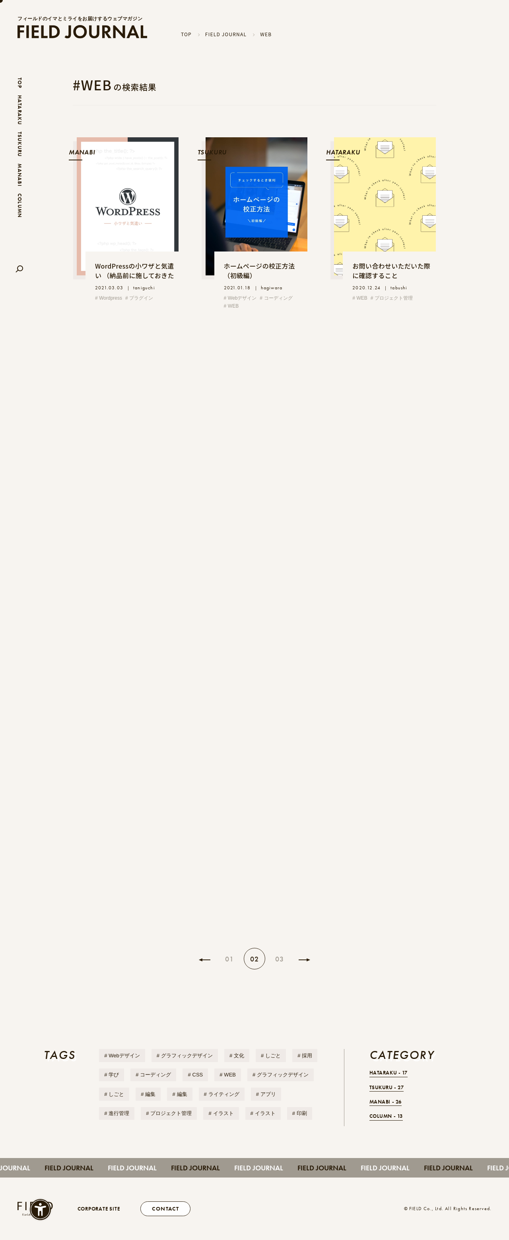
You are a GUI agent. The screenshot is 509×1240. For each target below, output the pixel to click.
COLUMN (19, 205)
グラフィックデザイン (187, 1056)
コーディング (278, 298)
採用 (307, 1056)
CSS (197, 1075)
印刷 (302, 1113)
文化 (239, 1056)
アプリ (268, 1094)
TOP (19, 83)
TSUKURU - (386, 1087)
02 (254, 958)
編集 (150, 1094)
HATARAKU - (388, 1073)
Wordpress (110, 298)
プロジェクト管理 (394, 298)
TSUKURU (19, 144)
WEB (233, 306)
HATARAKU (19, 110)
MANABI (19, 175)
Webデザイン (242, 298)
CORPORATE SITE (99, 1208)
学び (114, 1075)
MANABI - (385, 1102)
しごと (273, 1056)
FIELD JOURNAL (226, 34)
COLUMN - (386, 1116)
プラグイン (141, 298)
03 (279, 958)
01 (229, 958)
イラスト (223, 1113)
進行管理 (119, 1113)
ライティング (223, 1094)
